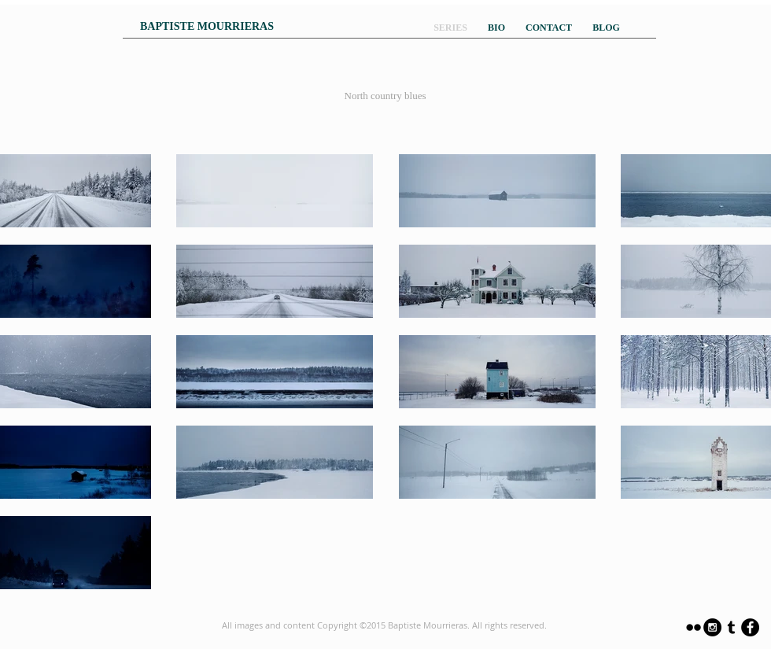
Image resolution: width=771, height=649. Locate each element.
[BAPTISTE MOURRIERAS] (207, 27)
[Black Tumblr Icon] (731, 627)
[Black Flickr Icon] (693, 627)
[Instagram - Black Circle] (712, 627)
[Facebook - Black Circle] (750, 627)
